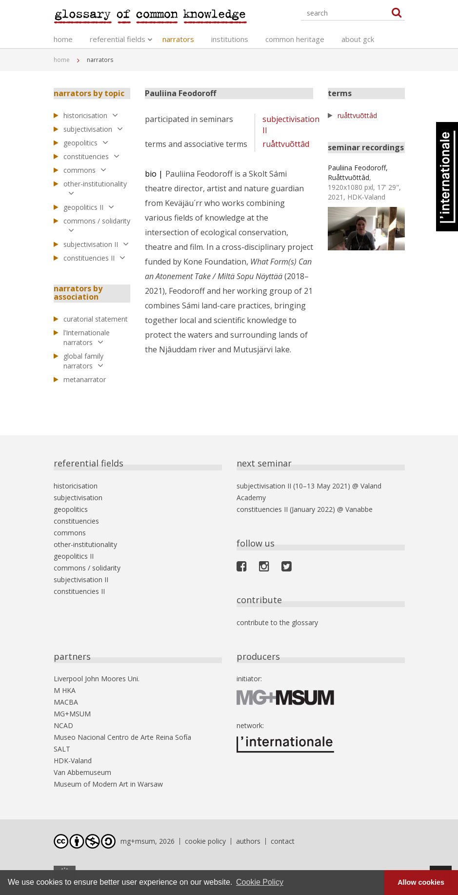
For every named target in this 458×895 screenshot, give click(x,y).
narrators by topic (89, 93)
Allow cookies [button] (421, 882)
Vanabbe (359, 509)
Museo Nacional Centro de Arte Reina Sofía (122, 737)
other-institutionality (95, 188)
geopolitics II (88, 207)
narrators (178, 39)
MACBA (66, 702)
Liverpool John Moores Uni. (96, 678)
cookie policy (205, 841)
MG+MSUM (72, 713)
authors (248, 841)
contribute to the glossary (277, 622)
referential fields (117, 39)
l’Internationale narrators (86, 337)
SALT (62, 748)
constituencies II (94, 258)
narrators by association (78, 293)
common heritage (294, 39)
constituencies (91, 156)
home (63, 39)
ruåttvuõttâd (285, 144)
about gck (357, 39)
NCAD (63, 725)
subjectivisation (93, 129)
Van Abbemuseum (82, 772)
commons (84, 170)
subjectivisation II (96, 244)
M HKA (65, 690)
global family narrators (83, 360)
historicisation (90, 115)
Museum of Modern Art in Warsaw (108, 784)
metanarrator (84, 379)
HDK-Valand (73, 760)
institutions (229, 39)
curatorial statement (95, 319)
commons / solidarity (96, 225)
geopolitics (85, 142)
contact (283, 841)
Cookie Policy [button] (259, 882)
